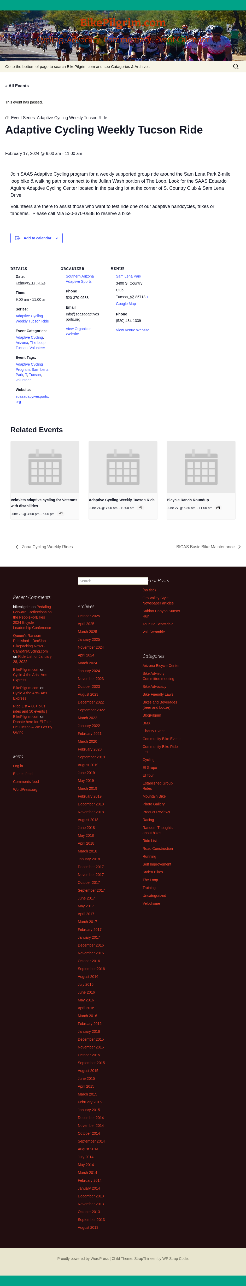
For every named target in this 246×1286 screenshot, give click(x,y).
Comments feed (26, 782)
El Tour (148, 775)
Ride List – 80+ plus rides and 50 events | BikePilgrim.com (30, 711)
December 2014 (91, 1118)
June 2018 (86, 828)
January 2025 (89, 639)
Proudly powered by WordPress (83, 1258)
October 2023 (89, 686)
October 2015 (89, 1055)
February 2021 (90, 733)
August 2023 (88, 694)
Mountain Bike (154, 796)
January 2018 (89, 859)
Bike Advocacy (154, 686)
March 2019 (87, 788)
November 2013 (91, 1204)
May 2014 (86, 1165)
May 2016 (86, 1000)
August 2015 (88, 1071)
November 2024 (91, 647)
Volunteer (37, 348)
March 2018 (87, 851)
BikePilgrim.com (26, 669)
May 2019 (86, 780)
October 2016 (89, 961)
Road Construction (158, 848)
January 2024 (89, 671)
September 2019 (91, 757)
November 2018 (91, 812)
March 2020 (87, 741)
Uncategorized (154, 895)
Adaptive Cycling (29, 337)
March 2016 (87, 1016)
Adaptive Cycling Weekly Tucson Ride (122, 500)
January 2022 (89, 726)
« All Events (17, 86)
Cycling (149, 760)
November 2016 (91, 953)
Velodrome (151, 903)
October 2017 (89, 882)
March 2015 (87, 1094)
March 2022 (87, 718)
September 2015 (91, 1063)
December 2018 (91, 804)
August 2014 (88, 1149)
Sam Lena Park (128, 276)
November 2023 (91, 679)
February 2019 (90, 796)
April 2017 (86, 914)
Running (149, 856)
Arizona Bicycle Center (161, 666)
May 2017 (86, 906)
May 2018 (86, 835)
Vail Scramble (154, 632)
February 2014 (90, 1180)
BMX (146, 723)
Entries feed (23, 774)
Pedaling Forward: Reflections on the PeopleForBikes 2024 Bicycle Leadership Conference (32, 617)
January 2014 (89, 1188)
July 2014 (85, 1157)
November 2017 (91, 875)
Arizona (22, 343)
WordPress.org (25, 789)
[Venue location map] (188, 287)
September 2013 (91, 1220)
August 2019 (88, 765)
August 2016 (88, 976)
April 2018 (86, 843)
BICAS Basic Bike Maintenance (206, 547)
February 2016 (90, 1024)
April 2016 (86, 1008)
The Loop (37, 343)
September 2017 (91, 890)
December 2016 (91, 945)
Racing (148, 820)
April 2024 (86, 655)
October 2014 (89, 1133)
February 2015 (90, 1102)
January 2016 (89, 1031)
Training (149, 888)
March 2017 (87, 922)
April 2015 (86, 1086)
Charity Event (154, 731)
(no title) (149, 590)
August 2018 (88, 820)
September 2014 (91, 1141)
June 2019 (86, 773)
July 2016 (85, 984)
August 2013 (88, 1227)
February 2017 (90, 929)
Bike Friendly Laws (158, 694)
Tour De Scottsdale (158, 624)
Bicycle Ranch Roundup (188, 500)
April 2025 (86, 624)
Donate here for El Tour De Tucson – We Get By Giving (32, 727)
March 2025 (87, 632)
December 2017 (91, 867)
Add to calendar (37, 238)
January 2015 (89, 1110)
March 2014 (87, 1172)
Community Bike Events (162, 739)
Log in (18, 766)
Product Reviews (156, 812)
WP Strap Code (175, 1258)
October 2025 (89, 616)
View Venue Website (132, 330)
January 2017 (89, 937)
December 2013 (91, 1196)
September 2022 (91, 710)
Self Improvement (157, 864)
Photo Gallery (154, 804)
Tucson (21, 348)
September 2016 (91, 969)
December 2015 (91, 1039)
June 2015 (86, 1078)
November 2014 (91, 1125)
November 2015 (91, 1047)
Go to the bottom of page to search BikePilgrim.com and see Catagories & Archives (77, 66)
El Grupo (150, 767)
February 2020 (90, 749)
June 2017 (86, 898)
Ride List (150, 841)
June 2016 (86, 992)
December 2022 (91, 702)
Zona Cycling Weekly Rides (47, 547)
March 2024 (87, 663)
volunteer (23, 380)
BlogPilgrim (152, 715)
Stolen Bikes (153, 872)
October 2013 (89, 1212)
